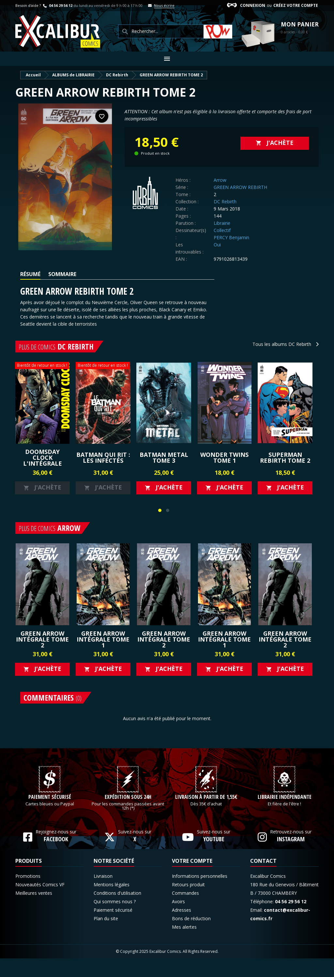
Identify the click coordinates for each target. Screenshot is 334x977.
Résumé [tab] (30, 274)
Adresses (181, 928)
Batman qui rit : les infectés (103, 457)
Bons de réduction (191, 937)
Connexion (252, 5)
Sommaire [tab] (62, 274)
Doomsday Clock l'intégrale (42, 457)
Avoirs (178, 920)
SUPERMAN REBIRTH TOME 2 (285, 457)
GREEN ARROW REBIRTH (240, 187)
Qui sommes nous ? (115, 920)
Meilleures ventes (33, 911)
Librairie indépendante (284, 816)
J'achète (275, 143)
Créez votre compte (295, 5)
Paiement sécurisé (49, 816)
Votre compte (192, 879)
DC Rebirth (225, 201)
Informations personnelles (199, 895)
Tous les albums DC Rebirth (285, 344)
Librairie (222, 223)
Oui (217, 244)
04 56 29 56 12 (57, 5)
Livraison (103, 895)
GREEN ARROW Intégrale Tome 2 (42, 639)
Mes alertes (184, 945)
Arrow (220, 180)
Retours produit (188, 903)
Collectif (222, 230)
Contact (263, 879)
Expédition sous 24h (128, 816)
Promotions (27, 895)
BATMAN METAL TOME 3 (164, 457)
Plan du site (106, 937)
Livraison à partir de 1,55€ (206, 816)
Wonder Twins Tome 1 (224, 457)
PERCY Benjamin (231, 237)
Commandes (185, 911)
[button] (160, 510)
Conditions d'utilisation (117, 911)
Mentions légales (111, 903)
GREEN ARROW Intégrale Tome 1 (103, 639)
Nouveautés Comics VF (40, 903)
